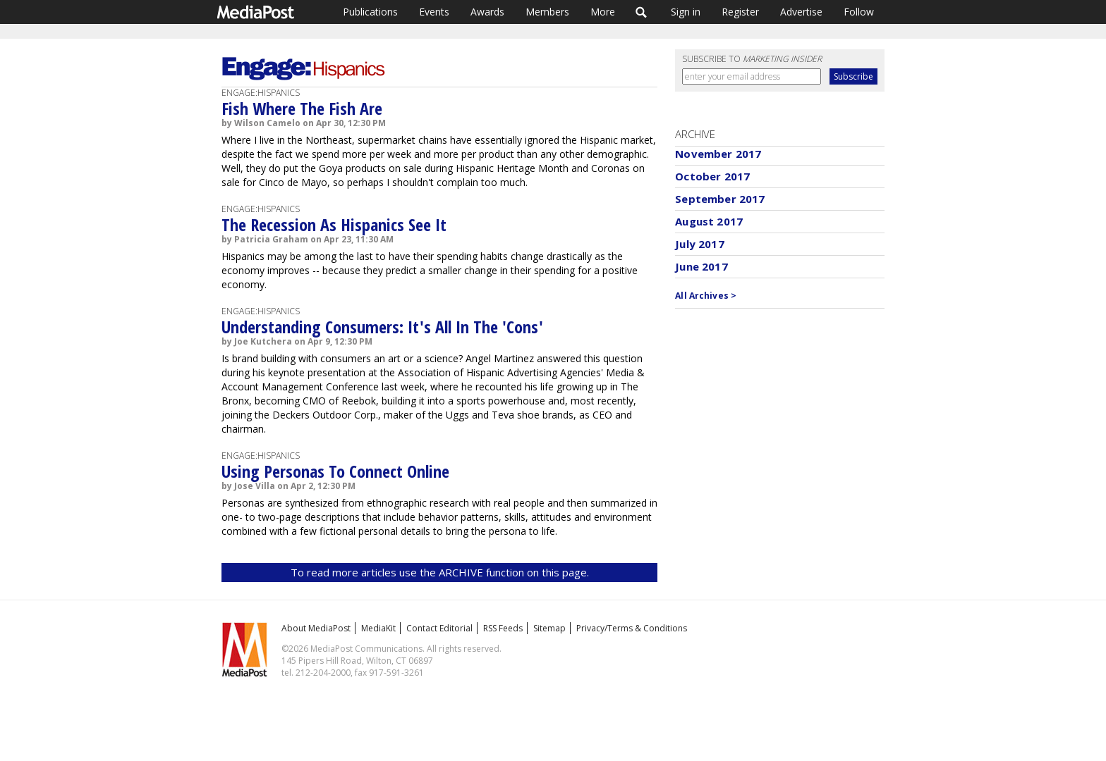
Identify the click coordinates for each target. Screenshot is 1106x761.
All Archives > (705, 296)
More (602, 11)
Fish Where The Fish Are (301, 108)
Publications (370, 11)
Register (740, 11)
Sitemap (549, 628)
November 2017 (718, 154)
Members (547, 11)
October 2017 (712, 176)
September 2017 (720, 199)
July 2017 (699, 244)
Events (434, 11)
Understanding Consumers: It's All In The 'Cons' (382, 326)
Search (641, 12)
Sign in (685, 11)
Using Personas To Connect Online (335, 471)
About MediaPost (316, 628)
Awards (487, 11)
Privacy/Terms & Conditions (631, 628)
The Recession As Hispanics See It (333, 224)
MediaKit (378, 628)
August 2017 (709, 221)
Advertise (801, 11)
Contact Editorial (439, 628)
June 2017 (701, 266)
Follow (859, 11)
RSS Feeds (503, 628)
